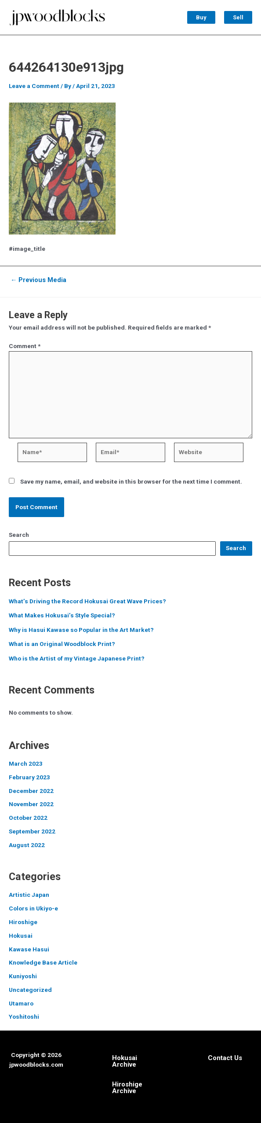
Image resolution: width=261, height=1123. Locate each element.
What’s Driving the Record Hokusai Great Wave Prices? (87, 601)
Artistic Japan (29, 894)
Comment (24, 345)
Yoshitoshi (24, 1016)
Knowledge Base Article (43, 962)
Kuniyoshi (23, 976)
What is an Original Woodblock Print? (62, 643)
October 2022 (28, 817)
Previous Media (39, 280)
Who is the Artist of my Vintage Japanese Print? (77, 658)
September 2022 (32, 831)
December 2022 (31, 790)
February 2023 (29, 777)
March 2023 (26, 763)
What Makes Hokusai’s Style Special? (62, 615)
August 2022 (27, 844)
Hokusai (21, 935)
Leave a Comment (34, 85)
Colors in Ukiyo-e (33, 908)
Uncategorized (30, 989)
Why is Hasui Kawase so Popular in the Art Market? (81, 629)
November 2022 (31, 803)
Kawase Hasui (29, 949)
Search (19, 534)
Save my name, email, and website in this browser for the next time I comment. (131, 481)
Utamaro (21, 1003)
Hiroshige (23, 921)
